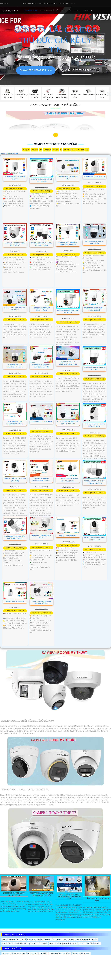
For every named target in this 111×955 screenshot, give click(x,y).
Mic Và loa (26, 149)
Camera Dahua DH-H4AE (15, 601)
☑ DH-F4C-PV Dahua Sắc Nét (41, 422)
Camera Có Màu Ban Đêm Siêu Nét (14, 943)
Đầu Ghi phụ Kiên (74, 10)
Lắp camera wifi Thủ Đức (67, 3)
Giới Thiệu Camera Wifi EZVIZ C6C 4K (14, 894)
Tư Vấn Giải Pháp (87, 10)
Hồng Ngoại (47, 149)
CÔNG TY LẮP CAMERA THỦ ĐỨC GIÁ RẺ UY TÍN (55, 40)
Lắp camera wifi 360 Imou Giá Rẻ (59, 953)
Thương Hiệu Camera (30, 10)
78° (41, 149)
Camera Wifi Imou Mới (38, 953)
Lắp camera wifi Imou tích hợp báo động (15, 953)
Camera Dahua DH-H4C (68, 535)
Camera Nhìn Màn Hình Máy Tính (38, 939)
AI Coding (81, 149)
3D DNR (73, 149)
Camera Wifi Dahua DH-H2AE (94, 177)
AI (60, 149)
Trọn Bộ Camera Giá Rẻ (47, 10)
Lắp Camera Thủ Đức (29, 3)
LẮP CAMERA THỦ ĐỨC (10, 11)
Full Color (55, 149)
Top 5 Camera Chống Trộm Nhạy (63, 939)
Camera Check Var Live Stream (89, 943)
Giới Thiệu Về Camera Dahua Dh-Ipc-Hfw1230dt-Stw (69, 897)
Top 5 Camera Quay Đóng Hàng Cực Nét (63, 943)
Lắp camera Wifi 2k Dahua (81, 953)
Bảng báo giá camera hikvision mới (14, 939)
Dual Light (35, 149)
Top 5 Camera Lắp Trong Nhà (38, 943)
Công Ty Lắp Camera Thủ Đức (47, 3)
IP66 (87, 149)
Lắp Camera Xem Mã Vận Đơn (97, 899)
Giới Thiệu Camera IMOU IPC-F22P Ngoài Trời (41, 894)
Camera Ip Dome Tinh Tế (9, 154)
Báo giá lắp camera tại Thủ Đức (35, 70)
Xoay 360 (66, 149)
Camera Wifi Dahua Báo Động (55, 105)
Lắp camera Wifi (61, 10)
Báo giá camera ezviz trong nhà (86, 939)
